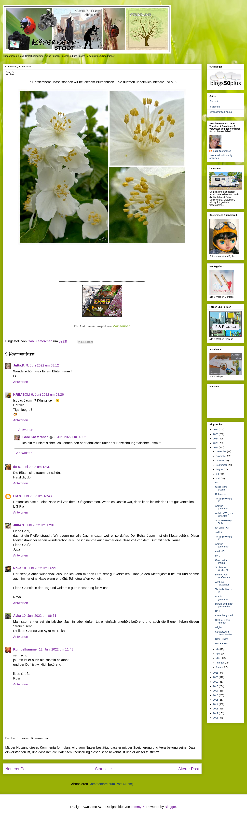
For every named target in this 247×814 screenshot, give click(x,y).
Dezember (221, 451)
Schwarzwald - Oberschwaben (224, 633)
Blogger (170, 807)
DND (217, 482)
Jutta (17, 525)
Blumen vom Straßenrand (223, 576)
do (15, 467)
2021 (216, 672)
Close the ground (224, 615)
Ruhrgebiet (221, 494)
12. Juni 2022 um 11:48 (56, 649)
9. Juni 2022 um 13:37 (34, 467)
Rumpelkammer (25, 649)
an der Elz (220, 551)
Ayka (17, 615)
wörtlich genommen (222, 507)
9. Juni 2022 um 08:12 (42, 365)
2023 (216, 443)
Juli (218, 474)
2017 (216, 690)
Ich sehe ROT (222, 527)
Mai (218, 649)
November (221, 456)
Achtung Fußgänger (222, 583)
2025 (216, 434)
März (218, 658)
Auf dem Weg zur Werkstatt (224, 514)
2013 (216, 708)
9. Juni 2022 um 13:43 (35, 496)
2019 (216, 681)
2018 (216, 686)
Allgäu (218, 627)
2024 (216, 438)
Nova (17, 568)
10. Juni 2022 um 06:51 (39, 615)
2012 (216, 713)
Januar (219, 667)
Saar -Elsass (221, 639)
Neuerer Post (16, 769)
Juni (218, 478)
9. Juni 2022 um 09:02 (70, 437)
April (218, 653)
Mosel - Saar (221, 643)
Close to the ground (221, 488)
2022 (216, 447)
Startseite (103, 769)
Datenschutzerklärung (220, 112)
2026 (216, 429)
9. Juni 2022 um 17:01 (38, 525)
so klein (219, 532)
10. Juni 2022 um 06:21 (39, 568)
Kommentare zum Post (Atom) (111, 784)
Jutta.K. (19, 365)
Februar (220, 662)
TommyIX (138, 807)
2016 (216, 695)
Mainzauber (121, 326)
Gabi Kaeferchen (35, 437)
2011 (216, 717)
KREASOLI (21, 394)
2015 (216, 699)
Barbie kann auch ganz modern (224, 605)
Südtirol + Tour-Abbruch (223, 621)
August (219, 469)
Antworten (20, 382)
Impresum (214, 106)
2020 (216, 677)
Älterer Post (188, 769)
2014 (216, 704)
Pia (15, 496)
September (222, 465)
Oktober (220, 460)
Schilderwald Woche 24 (221, 568)
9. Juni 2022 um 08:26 (47, 394)
